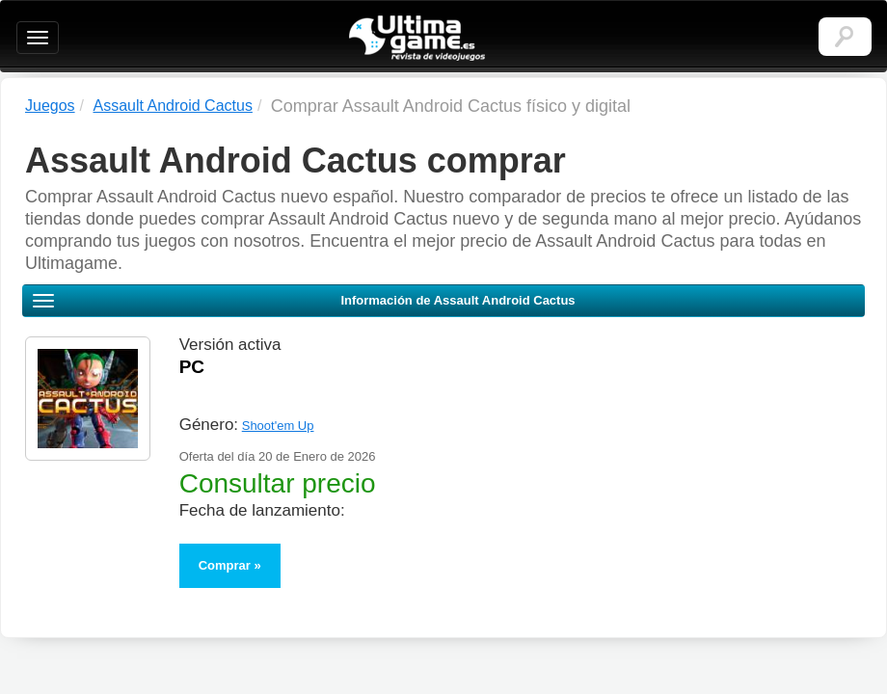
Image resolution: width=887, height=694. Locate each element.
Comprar (225, 565)
